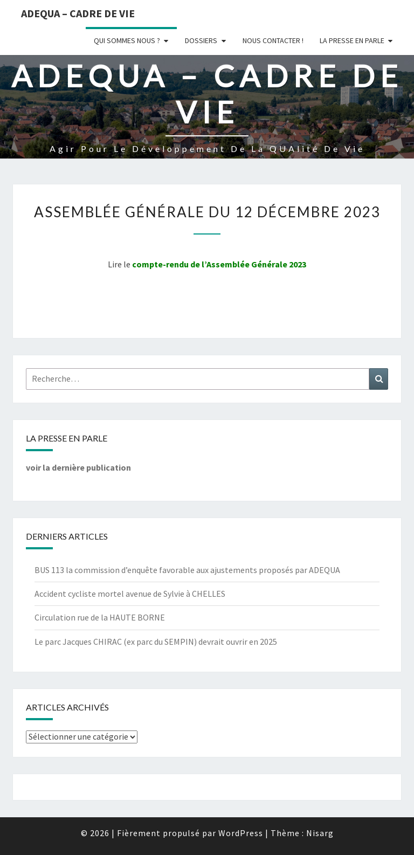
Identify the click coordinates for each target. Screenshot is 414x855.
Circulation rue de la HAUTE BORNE (99, 617)
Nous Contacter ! (273, 40)
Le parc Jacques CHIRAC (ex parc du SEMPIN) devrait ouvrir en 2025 (155, 641)
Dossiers (201, 40)
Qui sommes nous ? (127, 40)
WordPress (240, 833)
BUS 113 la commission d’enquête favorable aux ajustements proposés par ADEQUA (187, 569)
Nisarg (320, 833)
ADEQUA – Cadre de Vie (78, 13)
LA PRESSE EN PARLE (352, 40)
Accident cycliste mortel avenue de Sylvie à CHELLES (129, 593)
